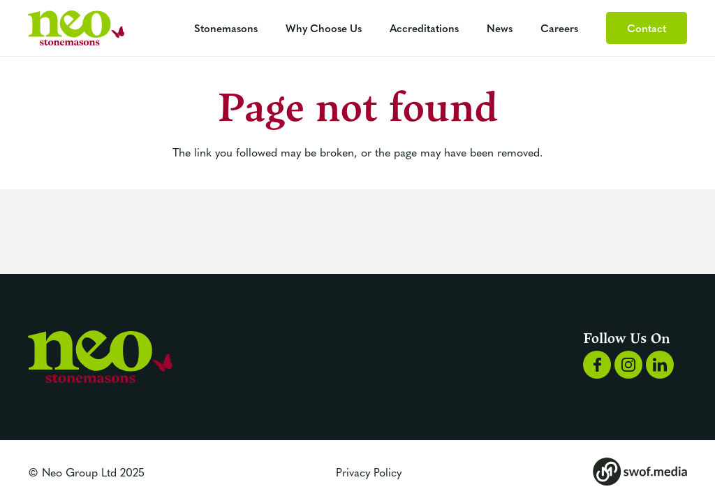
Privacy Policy (368, 471)
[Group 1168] (597, 365)
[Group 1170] (660, 365)
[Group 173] (640, 472)
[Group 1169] (628, 365)
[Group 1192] (76, 27)
